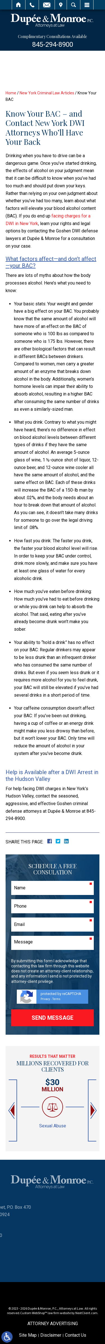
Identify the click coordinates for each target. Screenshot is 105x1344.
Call (32, 5)
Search (73, 5)
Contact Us (75, 1335)
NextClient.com (86, 1313)
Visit (61, 5)
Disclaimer (50, 1335)
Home (18, 5)
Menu (86, 5)
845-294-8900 (52, 44)
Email (47, 5)
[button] (12, 1110)
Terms (56, 999)
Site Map (28, 1335)
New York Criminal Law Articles (47, 93)
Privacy (45, 999)
